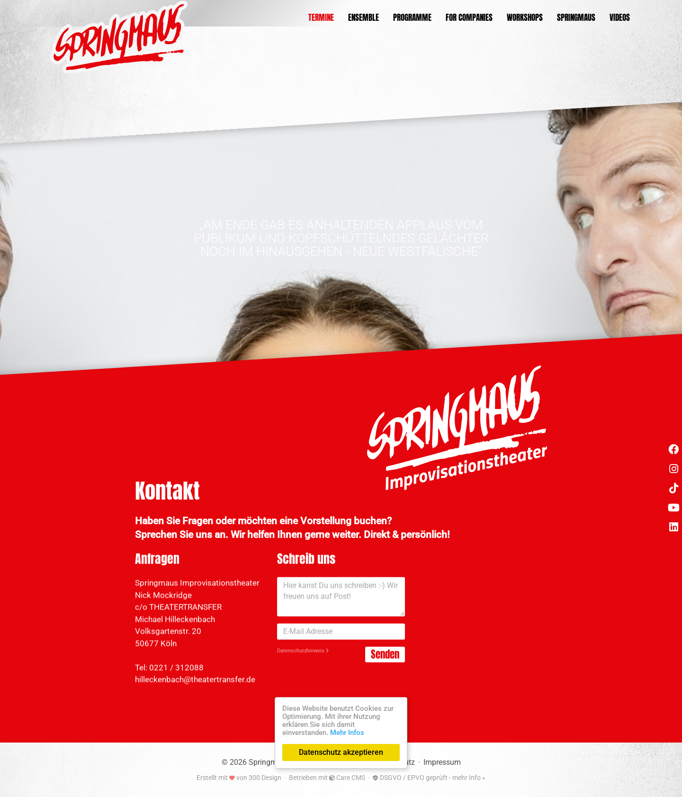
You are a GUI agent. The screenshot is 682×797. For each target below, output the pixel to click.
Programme (412, 18)
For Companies (469, 18)
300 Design (265, 777)
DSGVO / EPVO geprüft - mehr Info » (429, 777)
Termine (321, 18)
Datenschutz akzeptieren (341, 752)
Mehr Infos (347, 732)
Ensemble (363, 18)
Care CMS (347, 777)
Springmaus (576, 18)
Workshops (525, 18)
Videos (620, 18)
